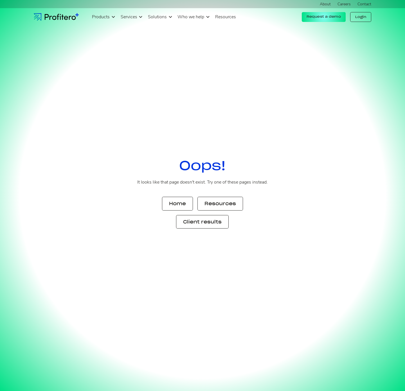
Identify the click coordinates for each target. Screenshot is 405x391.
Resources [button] (220, 203)
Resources (225, 17)
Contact (364, 4)
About (325, 4)
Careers (344, 4)
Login (360, 17)
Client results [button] (202, 222)
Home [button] (177, 203)
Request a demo (324, 17)
